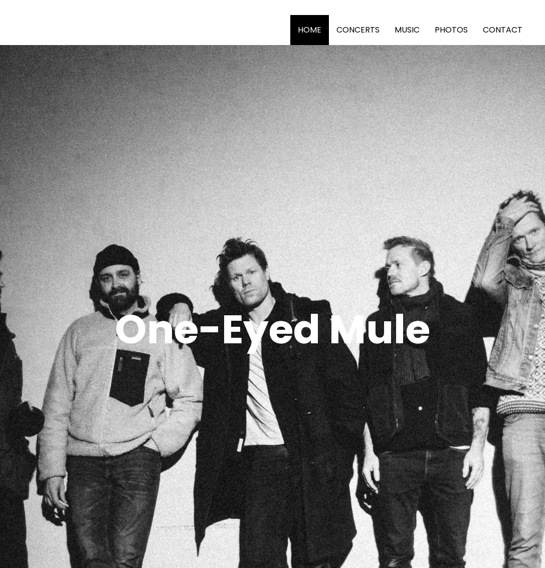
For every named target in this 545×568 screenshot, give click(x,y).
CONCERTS (358, 30)
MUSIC (407, 30)
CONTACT (502, 30)
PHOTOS (451, 30)
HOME (309, 30)
